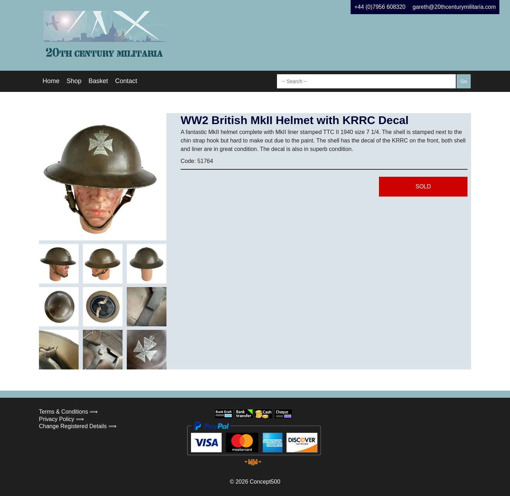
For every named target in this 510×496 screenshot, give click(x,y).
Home (51, 80)
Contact (126, 80)
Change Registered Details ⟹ (78, 426)
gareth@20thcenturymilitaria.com (454, 7)
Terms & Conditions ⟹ (68, 412)
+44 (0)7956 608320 (380, 7)
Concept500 (265, 482)
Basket (98, 80)
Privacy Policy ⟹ (61, 419)
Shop (74, 80)
